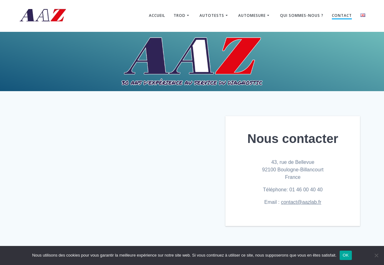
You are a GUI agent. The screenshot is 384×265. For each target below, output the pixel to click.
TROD (179, 15)
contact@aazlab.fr (301, 202)
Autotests (211, 15)
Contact (342, 15)
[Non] (376, 255)
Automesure (252, 15)
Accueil (157, 15)
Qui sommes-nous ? (301, 15)
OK (346, 255)
